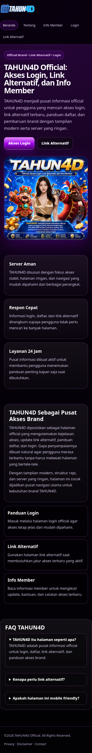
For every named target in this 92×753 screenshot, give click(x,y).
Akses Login (19, 143)
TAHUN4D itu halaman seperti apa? (44, 639)
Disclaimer (24, 744)
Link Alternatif (13, 37)
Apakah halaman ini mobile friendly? (46, 698)
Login (75, 25)
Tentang (29, 25)
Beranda (9, 25)
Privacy (9, 744)
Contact (40, 744)
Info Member (53, 25)
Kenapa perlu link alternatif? (39, 679)
